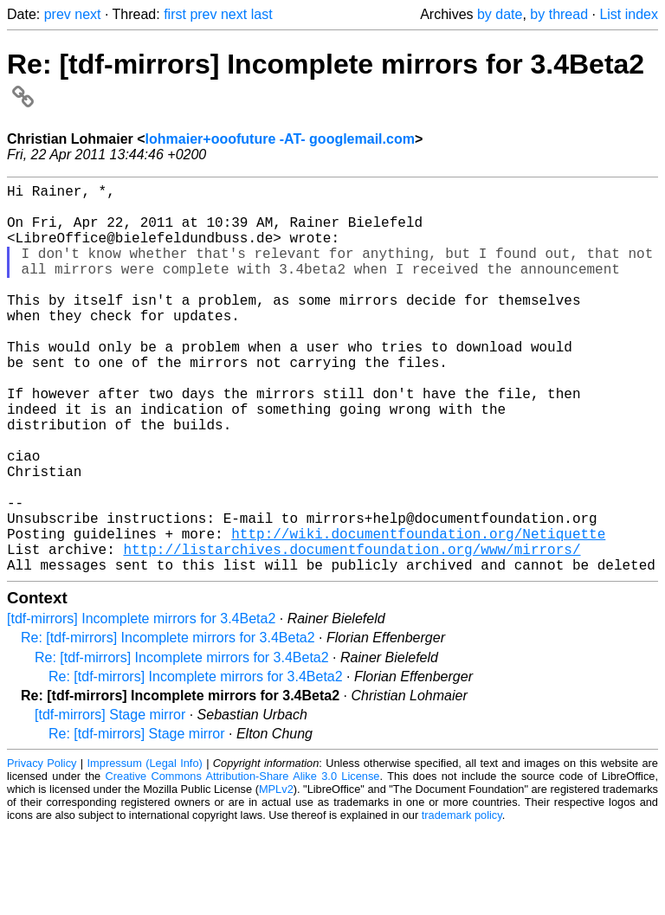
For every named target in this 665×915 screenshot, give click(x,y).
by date (499, 14)
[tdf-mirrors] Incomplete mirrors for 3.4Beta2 (141, 705)
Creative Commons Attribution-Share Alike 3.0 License (243, 862)
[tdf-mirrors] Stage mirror (110, 801)
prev (57, 14)
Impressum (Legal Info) (145, 849)
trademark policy (462, 901)
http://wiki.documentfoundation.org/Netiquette (418, 612)
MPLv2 (276, 875)
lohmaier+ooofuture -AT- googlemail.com (280, 139)
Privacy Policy (41, 849)
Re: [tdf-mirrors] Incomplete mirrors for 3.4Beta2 (168, 724)
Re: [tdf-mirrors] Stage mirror (136, 820)
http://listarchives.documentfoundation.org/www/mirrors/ (351, 631)
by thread (559, 14)
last (262, 14)
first (175, 14)
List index (628, 14)
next (87, 14)
